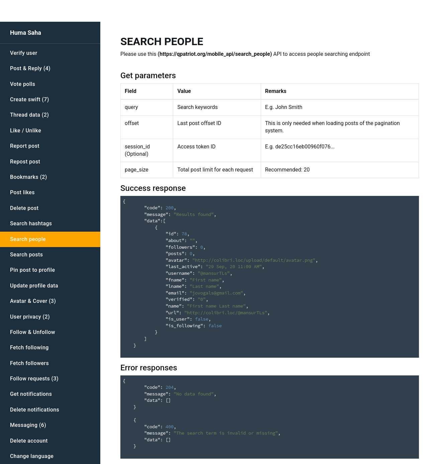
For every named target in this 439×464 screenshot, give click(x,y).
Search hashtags (31, 223)
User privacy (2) (30, 317)
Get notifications (31, 394)
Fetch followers (29, 363)
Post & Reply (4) (30, 68)
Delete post (24, 208)
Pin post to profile (32, 270)
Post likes (22, 192)
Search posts (26, 254)
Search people (28, 239)
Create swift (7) (29, 99)
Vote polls (22, 84)
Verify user (23, 53)
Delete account (29, 441)
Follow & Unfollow (32, 332)
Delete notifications (34, 410)
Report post (24, 146)
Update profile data (34, 285)
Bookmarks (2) (28, 177)
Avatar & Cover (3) (33, 301)
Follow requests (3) (34, 378)
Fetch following (29, 347)
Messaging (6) (28, 425)
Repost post (25, 161)
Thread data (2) (29, 115)
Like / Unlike (25, 130)
